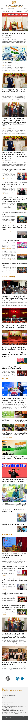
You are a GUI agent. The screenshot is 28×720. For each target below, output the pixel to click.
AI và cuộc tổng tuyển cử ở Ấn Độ (10, 240)
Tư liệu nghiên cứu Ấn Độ (20, 11)
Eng (26, 8)
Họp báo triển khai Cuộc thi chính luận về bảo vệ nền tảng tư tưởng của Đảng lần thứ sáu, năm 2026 (13, 354)
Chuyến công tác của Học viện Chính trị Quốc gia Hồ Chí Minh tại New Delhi (6, 433)
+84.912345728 (4, 699)
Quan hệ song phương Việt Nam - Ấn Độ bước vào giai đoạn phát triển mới (13, 90)
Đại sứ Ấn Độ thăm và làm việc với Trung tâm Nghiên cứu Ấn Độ (13, 594)
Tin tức (13, 11)
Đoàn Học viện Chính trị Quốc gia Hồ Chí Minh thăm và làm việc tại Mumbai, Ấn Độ (21, 433)
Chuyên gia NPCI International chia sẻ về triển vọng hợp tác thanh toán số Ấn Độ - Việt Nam (13, 555)
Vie (24, 8)
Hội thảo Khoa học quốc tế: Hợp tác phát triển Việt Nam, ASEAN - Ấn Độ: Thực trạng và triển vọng (21, 420)
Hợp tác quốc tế (4, 128)
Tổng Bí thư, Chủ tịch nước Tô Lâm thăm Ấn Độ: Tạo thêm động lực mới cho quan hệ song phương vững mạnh (14, 184)
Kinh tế (2, 37)
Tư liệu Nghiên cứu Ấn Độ (6, 222)
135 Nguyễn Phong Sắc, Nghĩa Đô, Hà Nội (9, 695)
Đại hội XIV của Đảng (7, 11)
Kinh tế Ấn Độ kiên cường (9, 63)
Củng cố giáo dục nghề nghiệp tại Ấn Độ (12, 524)
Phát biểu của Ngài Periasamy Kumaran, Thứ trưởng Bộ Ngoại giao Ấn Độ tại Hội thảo (14, 567)
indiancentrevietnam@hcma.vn (7, 702)
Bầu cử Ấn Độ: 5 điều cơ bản (8, 252)
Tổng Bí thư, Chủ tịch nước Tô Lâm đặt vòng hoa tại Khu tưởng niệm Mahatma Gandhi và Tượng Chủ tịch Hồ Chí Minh (14, 199)
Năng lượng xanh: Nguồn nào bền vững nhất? (6, 420)
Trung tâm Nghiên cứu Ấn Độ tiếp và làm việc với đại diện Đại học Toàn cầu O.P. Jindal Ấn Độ (14, 580)
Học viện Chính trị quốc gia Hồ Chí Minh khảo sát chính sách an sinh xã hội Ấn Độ (13, 606)
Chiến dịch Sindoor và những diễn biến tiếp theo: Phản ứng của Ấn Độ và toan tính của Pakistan (14, 227)
